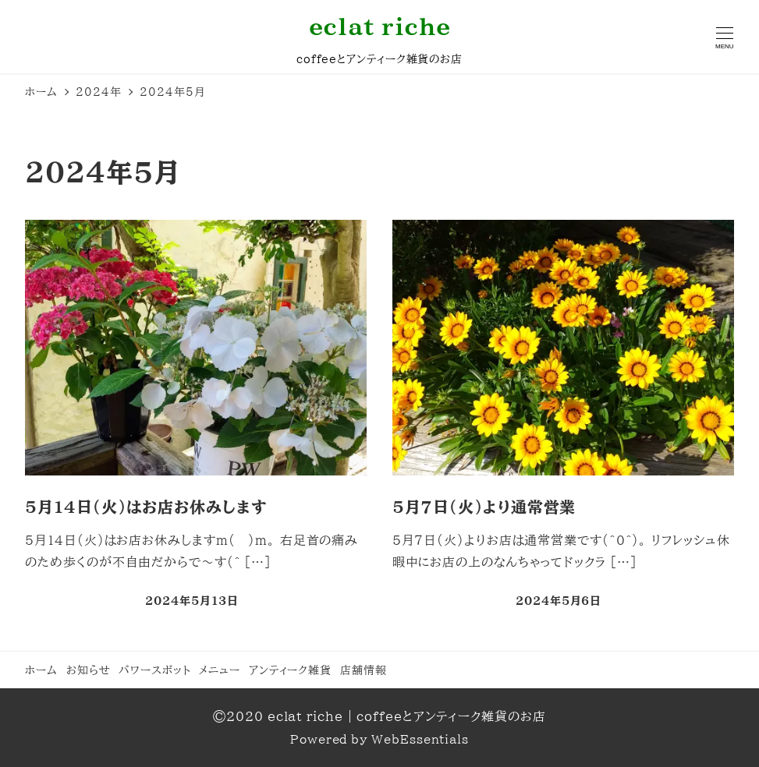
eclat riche (380, 26)
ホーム (41, 670)
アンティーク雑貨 (290, 670)
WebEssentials (420, 739)
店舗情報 (363, 670)
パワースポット (154, 670)
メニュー (219, 670)
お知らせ (88, 670)
